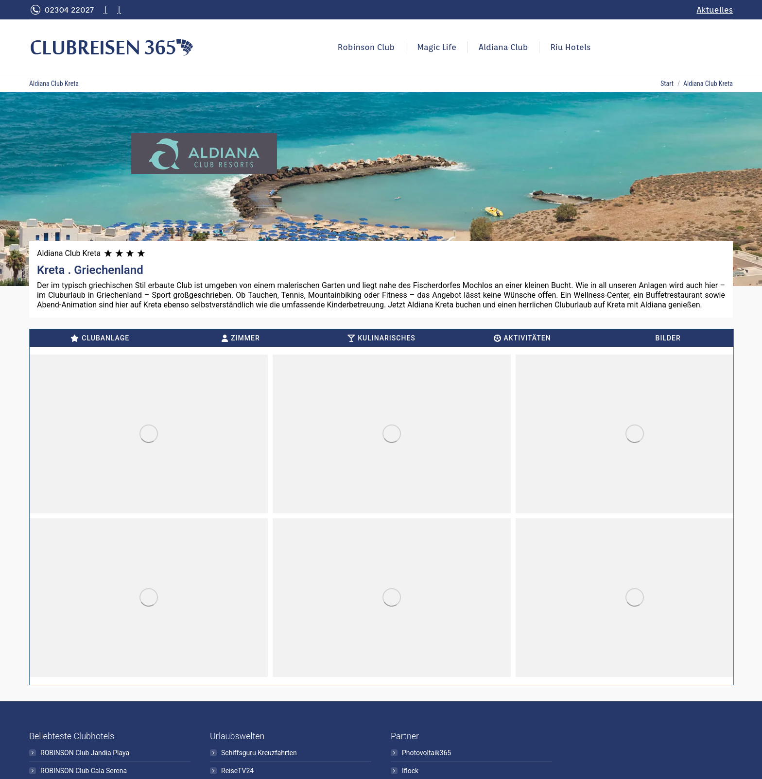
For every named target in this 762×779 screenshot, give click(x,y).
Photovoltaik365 (426, 753)
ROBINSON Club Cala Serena (83, 771)
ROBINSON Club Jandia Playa (84, 753)
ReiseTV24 (237, 771)
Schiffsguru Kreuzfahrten (259, 753)
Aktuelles (715, 10)
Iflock (410, 771)
